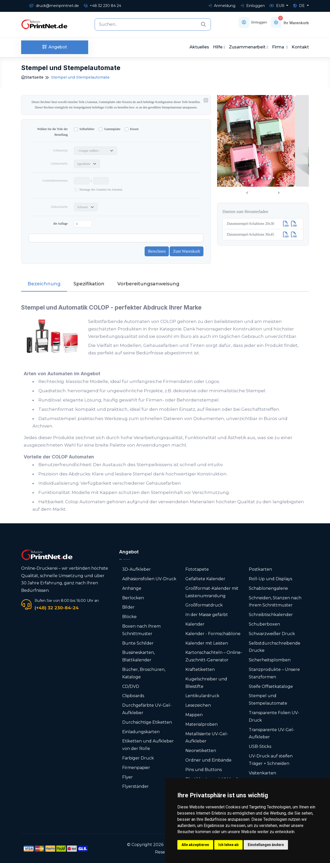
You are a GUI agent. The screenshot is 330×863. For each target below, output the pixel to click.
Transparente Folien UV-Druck (274, 716)
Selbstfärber (86, 129)
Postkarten (260, 569)
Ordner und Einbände (208, 760)
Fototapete (197, 569)
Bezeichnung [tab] (44, 284)
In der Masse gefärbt (206, 614)
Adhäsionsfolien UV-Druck (149, 578)
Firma (278, 47)
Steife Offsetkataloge (271, 686)
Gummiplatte (112, 129)
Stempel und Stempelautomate (268, 699)
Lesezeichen (198, 705)
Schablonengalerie (268, 588)
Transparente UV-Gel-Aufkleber (271, 733)
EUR (277, 5)
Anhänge (131, 588)
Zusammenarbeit (247, 47)
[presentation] (247, 193)
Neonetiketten (200, 750)
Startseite (32, 77)
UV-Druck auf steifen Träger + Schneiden (271, 760)
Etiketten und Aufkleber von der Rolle (148, 745)
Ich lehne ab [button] (228, 845)
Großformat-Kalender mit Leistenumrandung (211, 592)
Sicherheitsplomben (270, 659)
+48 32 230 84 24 (102, 5)
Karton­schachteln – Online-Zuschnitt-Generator (213, 656)
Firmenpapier (136, 767)
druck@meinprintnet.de (54, 5)
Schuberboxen (264, 624)
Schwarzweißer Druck (272, 633)
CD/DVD (130, 686)
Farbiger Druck (138, 758)
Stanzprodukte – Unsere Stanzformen (274, 673)
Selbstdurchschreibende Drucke (274, 647)
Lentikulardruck (202, 695)
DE (299, 5)
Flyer (127, 777)
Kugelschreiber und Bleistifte (206, 683)
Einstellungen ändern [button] (266, 845)
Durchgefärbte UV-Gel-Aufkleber (146, 709)
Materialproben (201, 724)
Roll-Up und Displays (270, 578)
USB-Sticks (260, 746)
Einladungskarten (141, 731)
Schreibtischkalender (271, 614)
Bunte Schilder (138, 643)
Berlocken (133, 597)
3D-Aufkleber (136, 569)
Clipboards (133, 695)
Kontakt (300, 47)
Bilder (128, 607)
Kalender (194, 624)
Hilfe (217, 47)
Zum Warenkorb (186, 251)
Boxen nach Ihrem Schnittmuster (141, 630)
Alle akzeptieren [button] (195, 845)
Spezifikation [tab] (88, 284)
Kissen (134, 129)
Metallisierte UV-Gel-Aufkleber (206, 737)
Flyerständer (135, 786)
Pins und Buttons (204, 769)
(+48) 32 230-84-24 (57, 607)
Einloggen (252, 5)
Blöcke (129, 616)
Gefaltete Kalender (205, 578)
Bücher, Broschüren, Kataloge (143, 673)
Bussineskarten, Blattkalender (138, 656)
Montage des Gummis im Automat (100, 189)
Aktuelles (199, 47)
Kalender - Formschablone (213, 633)
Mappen (194, 714)
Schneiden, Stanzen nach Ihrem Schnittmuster (275, 601)
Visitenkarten (262, 773)
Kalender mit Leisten (206, 643)
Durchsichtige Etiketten (147, 722)
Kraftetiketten (200, 669)
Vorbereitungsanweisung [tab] (148, 284)
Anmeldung (221, 5)
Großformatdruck (204, 605)
